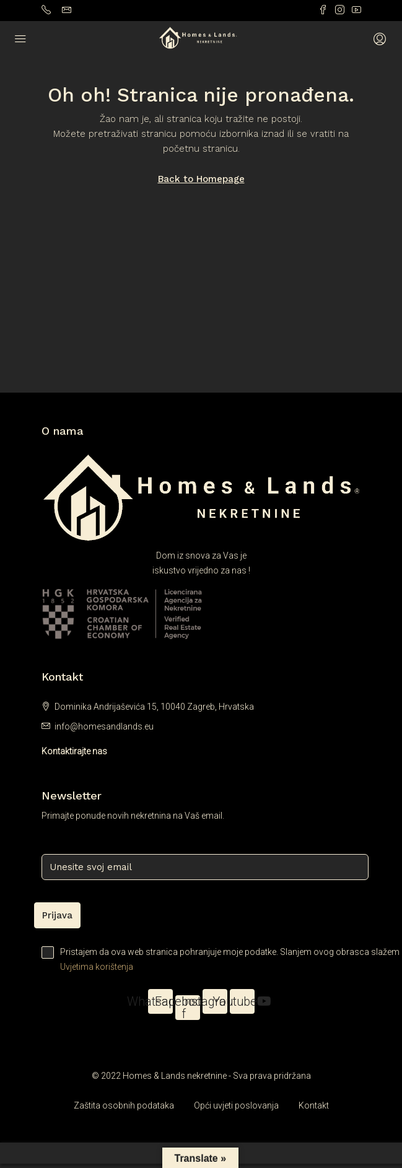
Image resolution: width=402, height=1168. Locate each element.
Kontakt (314, 1105)
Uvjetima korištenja (96, 967)
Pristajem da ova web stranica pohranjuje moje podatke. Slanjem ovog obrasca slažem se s (201, 960)
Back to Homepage (201, 179)
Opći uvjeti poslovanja (236, 1105)
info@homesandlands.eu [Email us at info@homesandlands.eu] (104, 726)
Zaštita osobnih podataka (124, 1105)
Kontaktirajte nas (74, 751)
